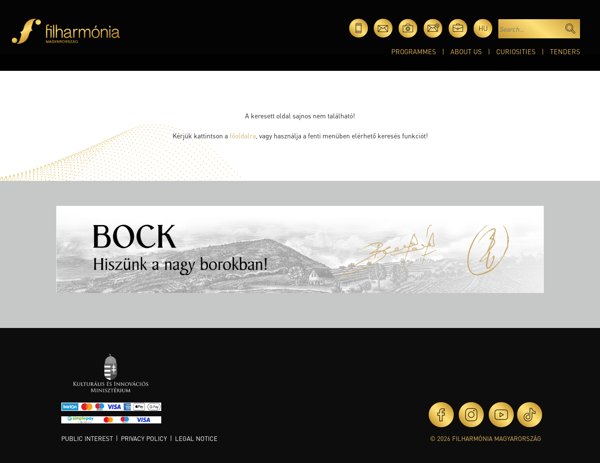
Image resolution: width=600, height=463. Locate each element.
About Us (466, 51)
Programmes (413, 51)
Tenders (565, 51)
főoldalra (243, 135)
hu (483, 28)
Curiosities (515, 51)
